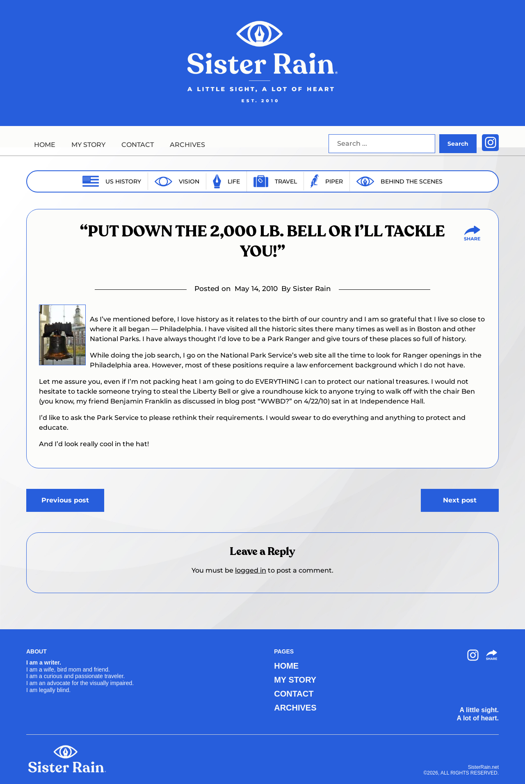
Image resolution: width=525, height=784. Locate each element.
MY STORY (88, 145)
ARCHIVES (187, 145)
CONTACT (137, 145)
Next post (460, 500)
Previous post (65, 500)
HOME (44, 145)
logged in (250, 570)
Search (457, 143)
